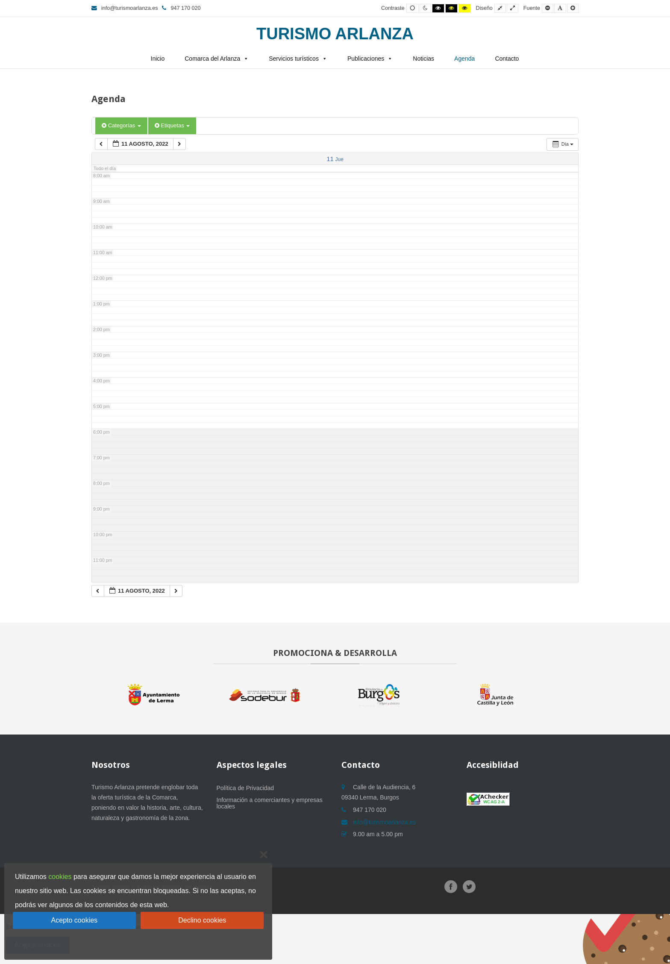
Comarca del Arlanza (212, 58)
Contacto (507, 58)
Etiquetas (172, 125)
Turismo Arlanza (335, 34)
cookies (59, 876)
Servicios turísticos (294, 58)
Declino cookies (202, 920)
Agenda (464, 58)
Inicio (158, 58)
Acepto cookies (74, 920)
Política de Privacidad (245, 788)
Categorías (121, 125)
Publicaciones (365, 58)
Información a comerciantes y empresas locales (270, 803)
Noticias (423, 58)
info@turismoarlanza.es (124, 8)
